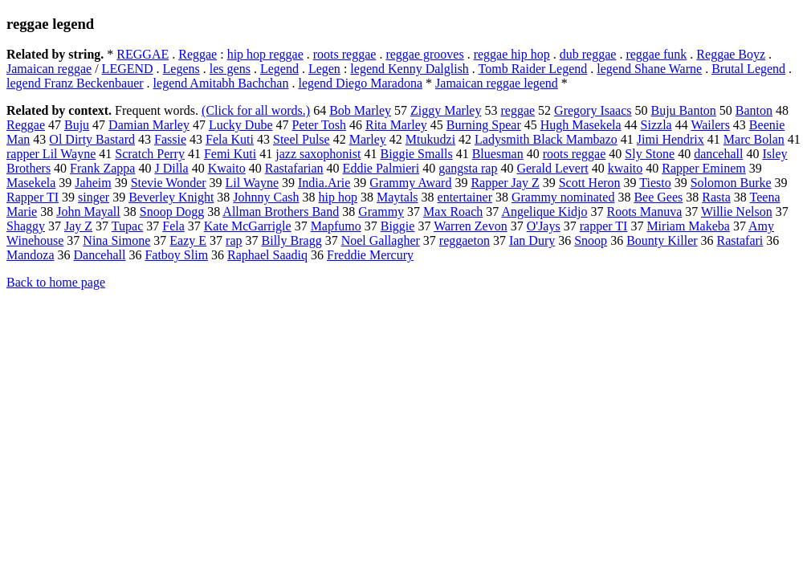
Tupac (127, 226)
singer (93, 197)
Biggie (398, 226)
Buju (76, 125)
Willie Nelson (736, 211)
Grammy (381, 211)
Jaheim (93, 182)
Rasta (716, 197)
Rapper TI (32, 197)
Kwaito (227, 168)
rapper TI (604, 226)
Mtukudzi (430, 139)
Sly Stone (650, 154)
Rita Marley (396, 125)
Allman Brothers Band (280, 211)
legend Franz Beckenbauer (75, 83)
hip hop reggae (265, 54)
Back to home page (55, 282)
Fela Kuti (230, 139)
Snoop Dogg (172, 211)
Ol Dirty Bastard (92, 139)
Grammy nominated (563, 197)
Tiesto (654, 182)
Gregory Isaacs (592, 110)
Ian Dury (532, 240)
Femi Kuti (230, 154)
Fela (173, 226)
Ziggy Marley (445, 110)
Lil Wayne (252, 182)
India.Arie (324, 182)
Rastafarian (294, 168)
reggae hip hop (512, 54)
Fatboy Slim (176, 255)
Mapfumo (336, 226)
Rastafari (740, 240)
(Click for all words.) (256, 110)
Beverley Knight (171, 197)
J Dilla (171, 168)
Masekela (30, 182)
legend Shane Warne (649, 68)
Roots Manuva (645, 211)
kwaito (625, 168)
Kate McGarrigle (247, 226)
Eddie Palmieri (381, 168)
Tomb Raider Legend (533, 68)
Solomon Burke (731, 182)
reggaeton (464, 240)
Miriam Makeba (688, 226)
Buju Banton (683, 110)
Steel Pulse (301, 139)
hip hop (338, 197)
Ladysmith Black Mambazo (546, 139)
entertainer (465, 197)
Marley (367, 139)
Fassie (170, 139)
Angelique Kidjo (544, 211)
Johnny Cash (266, 197)
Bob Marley (360, 110)
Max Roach (453, 211)
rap (234, 240)
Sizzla (656, 125)
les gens (230, 68)
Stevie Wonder (168, 182)
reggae (517, 110)
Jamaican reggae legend (496, 83)
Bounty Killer (661, 240)
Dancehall (100, 255)
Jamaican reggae (49, 68)
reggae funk (656, 54)
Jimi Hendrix (670, 139)
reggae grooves (424, 54)
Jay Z (78, 226)
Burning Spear (483, 125)
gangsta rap (467, 168)
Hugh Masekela (581, 125)
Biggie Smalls (416, 154)
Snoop (590, 240)
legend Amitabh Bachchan (221, 83)
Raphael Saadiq (267, 255)
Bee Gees (658, 197)
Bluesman (498, 154)
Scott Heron (590, 182)
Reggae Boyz (730, 54)
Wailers (710, 125)
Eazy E (187, 240)
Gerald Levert (552, 168)
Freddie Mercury (370, 255)
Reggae (197, 54)
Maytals (397, 197)
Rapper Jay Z (505, 182)
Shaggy (25, 226)
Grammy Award (410, 182)
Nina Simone (116, 240)
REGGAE (142, 54)
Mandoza (30, 255)
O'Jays (543, 226)
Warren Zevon (470, 226)
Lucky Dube (241, 125)
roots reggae (345, 54)
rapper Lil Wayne (51, 154)
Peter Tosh (319, 125)
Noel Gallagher (380, 240)
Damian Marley (149, 125)
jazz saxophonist (318, 154)
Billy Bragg (292, 240)
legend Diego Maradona (360, 83)
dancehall (718, 154)
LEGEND (127, 68)
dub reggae (588, 54)
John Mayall (88, 211)
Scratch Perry (150, 154)
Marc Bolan (754, 139)
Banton (754, 110)
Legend (279, 68)
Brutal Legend (748, 68)
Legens (181, 68)
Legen (324, 68)
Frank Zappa (102, 168)
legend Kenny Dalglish (409, 68)
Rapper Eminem (703, 168)
